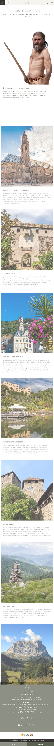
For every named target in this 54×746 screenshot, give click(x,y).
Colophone (36, 740)
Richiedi (40, 744)
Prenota (13, 744)
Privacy (42, 740)
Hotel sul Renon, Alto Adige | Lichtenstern (27, 2)
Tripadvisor (22, 725)
